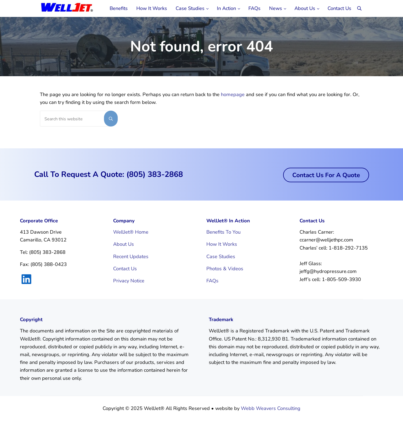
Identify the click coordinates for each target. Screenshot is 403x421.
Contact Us (125, 268)
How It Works (221, 244)
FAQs (212, 281)
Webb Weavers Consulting (270, 408)
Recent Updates (130, 256)
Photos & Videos (224, 268)
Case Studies (220, 256)
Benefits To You (223, 232)
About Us (123, 244)
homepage (233, 94)
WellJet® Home (130, 232)
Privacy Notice (128, 281)
